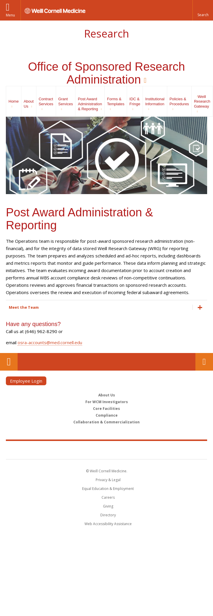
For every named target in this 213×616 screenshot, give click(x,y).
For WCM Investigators (106, 401)
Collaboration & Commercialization (106, 422)
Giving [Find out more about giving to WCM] (108, 506)
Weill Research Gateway (202, 101)
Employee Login (26, 381)
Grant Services (65, 101)
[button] (202, 10)
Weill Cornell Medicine (72, 449)
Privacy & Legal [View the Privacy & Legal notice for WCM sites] (108, 479)
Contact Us (204, 362)
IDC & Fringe (134, 101)
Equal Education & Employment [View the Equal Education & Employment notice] (108, 488)
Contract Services (46, 101)
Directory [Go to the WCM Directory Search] (108, 515)
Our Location (9, 362)
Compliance (107, 415)
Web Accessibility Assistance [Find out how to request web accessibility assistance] (108, 523)
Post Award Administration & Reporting (90, 104)
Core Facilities (106, 408)
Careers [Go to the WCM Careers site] (108, 497)
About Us (29, 103)
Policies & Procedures (179, 101)
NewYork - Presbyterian (147, 449)
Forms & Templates (115, 101)
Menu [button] (10, 15)
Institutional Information (155, 101)
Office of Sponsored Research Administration (106, 73)
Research (106, 33)
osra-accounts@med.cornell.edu (50, 342)
